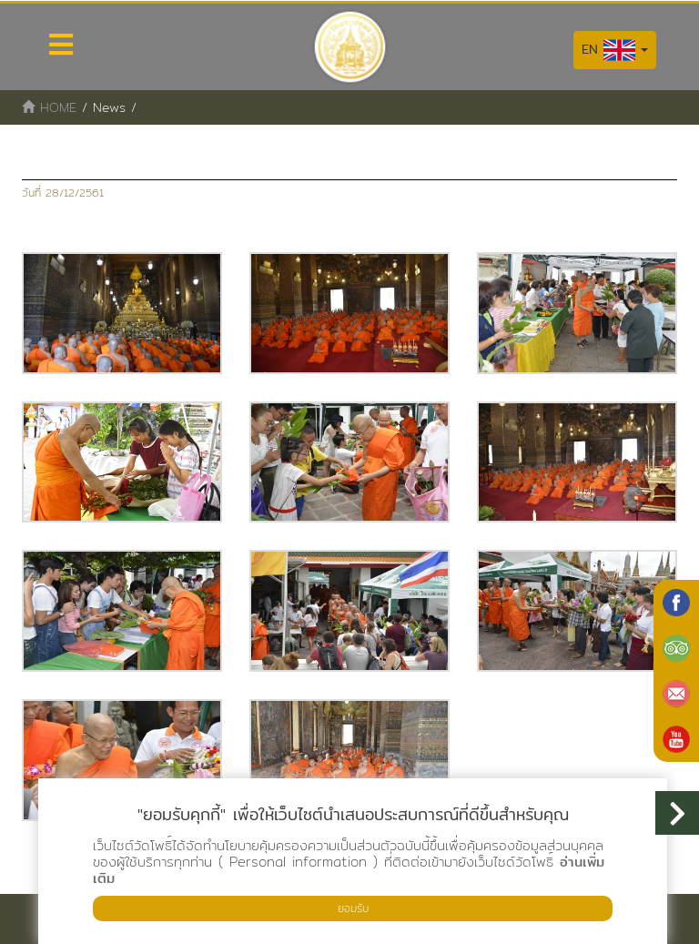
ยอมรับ (353, 908)
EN (615, 50)
